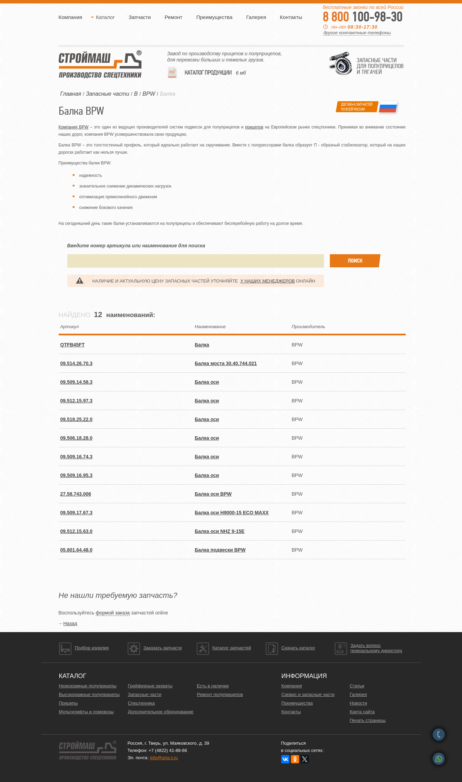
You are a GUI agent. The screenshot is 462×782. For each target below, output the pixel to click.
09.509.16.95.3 (76, 475)
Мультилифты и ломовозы (86, 711)
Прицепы (68, 703)
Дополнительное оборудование (161, 711)
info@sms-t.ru (164, 757)
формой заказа (113, 613)
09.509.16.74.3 (76, 456)
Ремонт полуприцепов (220, 694)
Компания (70, 17)
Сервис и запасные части (308, 694)
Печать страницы (368, 720)
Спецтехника (141, 703)
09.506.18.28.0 (76, 438)
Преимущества (214, 17)
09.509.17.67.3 (76, 512)
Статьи (357, 685)
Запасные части (144, 694)
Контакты (291, 17)
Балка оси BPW (213, 494)
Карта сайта (362, 711)
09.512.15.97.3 (76, 400)
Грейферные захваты (150, 685)
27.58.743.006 (75, 494)
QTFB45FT (72, 344)
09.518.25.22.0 (76, 419)
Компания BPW (74, 127)
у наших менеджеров (267, 281)
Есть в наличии (213, 685)
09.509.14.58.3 (76, 382)
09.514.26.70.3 (76, 363)
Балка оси (207, 382)
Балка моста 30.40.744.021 (226, 363)
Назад (70, 623)
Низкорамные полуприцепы (88, 685)
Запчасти (140, 17)
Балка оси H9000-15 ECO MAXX (232, 512)
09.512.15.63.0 (76, 531)
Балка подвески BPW (220, 550)
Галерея (256, 17)
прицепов (254, 127)
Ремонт (174, 17)
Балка (167, 94)
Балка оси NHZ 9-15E (220, 531)
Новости (358, 703)
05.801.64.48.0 (76, 550)
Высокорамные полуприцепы (89, 694)
